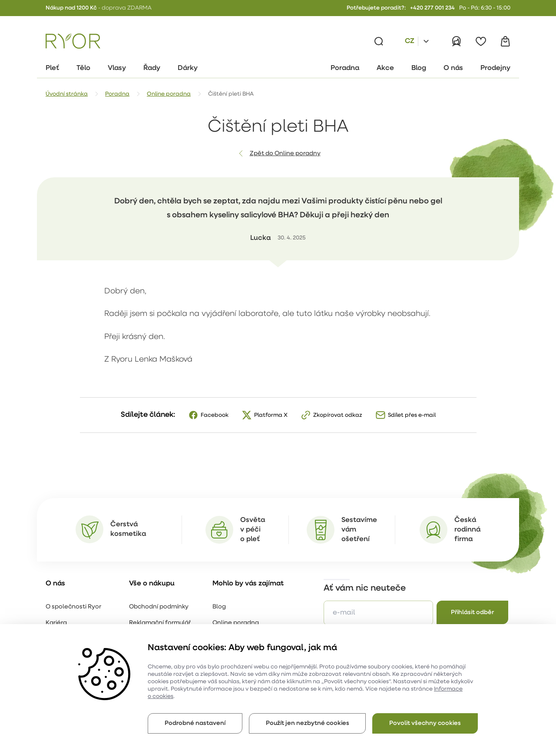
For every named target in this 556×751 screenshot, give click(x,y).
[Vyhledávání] (379, 41)
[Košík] (505, 41)
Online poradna (235, 623)
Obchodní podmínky (159, 607)
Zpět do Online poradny (285, 153)
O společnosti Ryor (73, 607)
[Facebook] (208, 415)
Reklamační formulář (160, 623)
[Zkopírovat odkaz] (331, 415)
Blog (219, 607)
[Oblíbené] (481, 41)
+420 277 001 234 (432, 8)
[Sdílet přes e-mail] (405, 415)
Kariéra (56, 623)
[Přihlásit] (456, 41)
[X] (265, 415)
